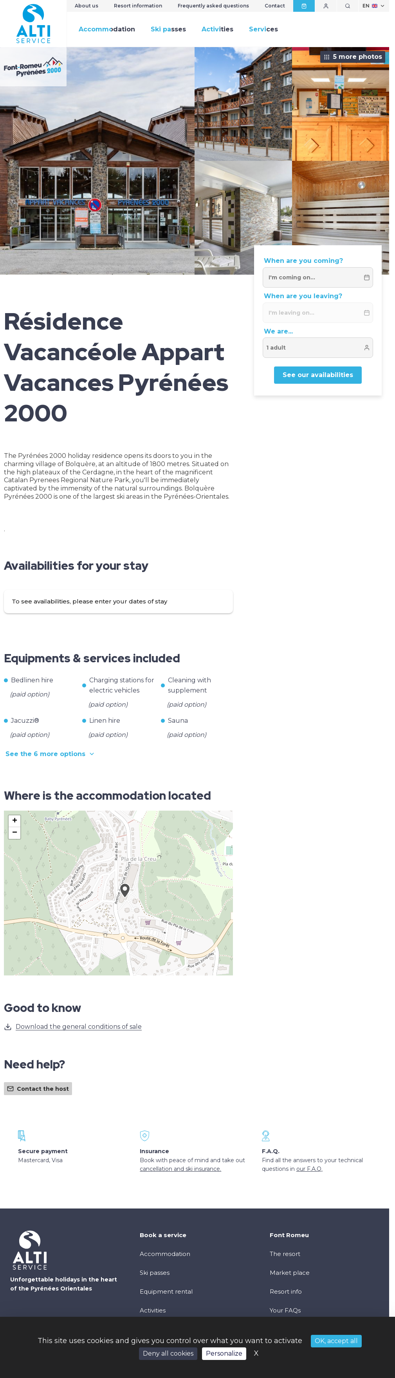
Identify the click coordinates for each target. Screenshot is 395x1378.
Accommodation (107, 29)
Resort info (286, 1291)
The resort (285, 1254)
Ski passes (168, 29)
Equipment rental (166, 1291)
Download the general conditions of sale (73, 1027)
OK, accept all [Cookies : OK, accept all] (336, 1341)
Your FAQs (285, 1310)
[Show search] (347, 6)
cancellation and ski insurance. (180, 1168)
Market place (290, 1272)
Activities (217, 29)
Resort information (138, 6)
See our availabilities (318, 375)
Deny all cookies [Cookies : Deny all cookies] (168, 1353)
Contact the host (38, 1088)
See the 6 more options (50, 754)
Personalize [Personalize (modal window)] (224, 1353)
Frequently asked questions (213, 6)
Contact (275, 6)
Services (263, 29)
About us (86, 6)
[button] (124, 899)
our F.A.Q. (309, 1168)
